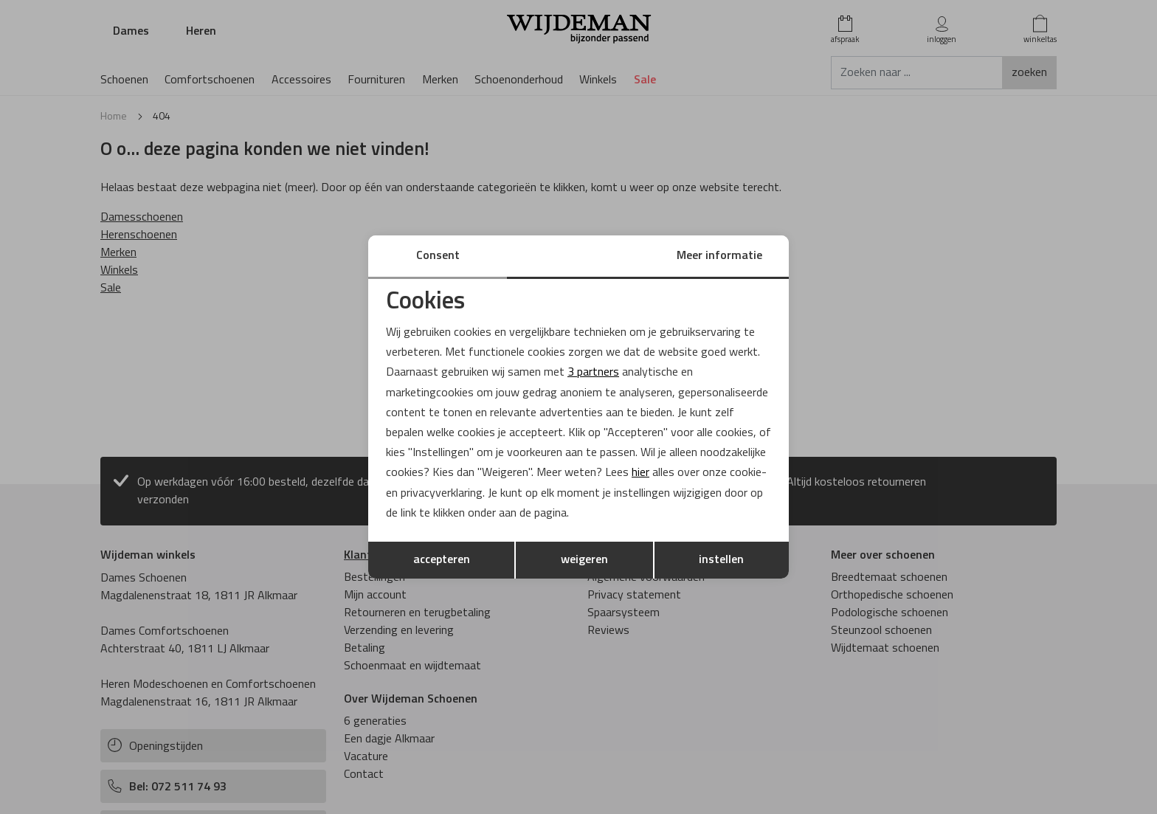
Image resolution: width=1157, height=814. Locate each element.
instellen (721, 560)
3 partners (593, 373)
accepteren (441, 560)
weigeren (584, 560)
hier (640, 473)
